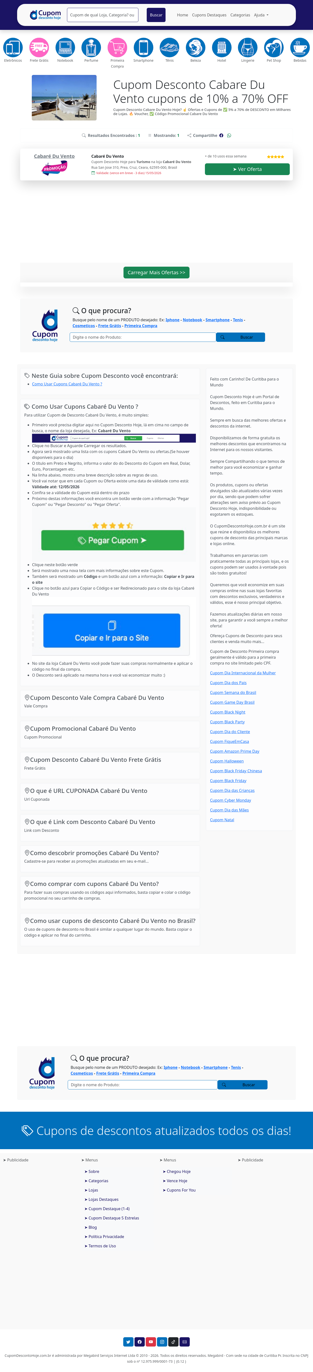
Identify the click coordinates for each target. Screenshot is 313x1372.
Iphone (172, 319)
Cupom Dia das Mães (229, 810)
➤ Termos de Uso (100, 1246)
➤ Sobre (91, 1171)
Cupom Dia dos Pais (228, 682)
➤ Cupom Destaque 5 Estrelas (111, 1218)
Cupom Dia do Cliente (230, 731)
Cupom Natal (222, 820)
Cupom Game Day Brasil (232, 702)
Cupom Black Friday (228, 780)
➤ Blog (90, 1227)
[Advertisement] (156, 224)
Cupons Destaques (209, 15)
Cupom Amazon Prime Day (234, 751)
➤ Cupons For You (179, 1190)
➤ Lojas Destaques (101, 1199)
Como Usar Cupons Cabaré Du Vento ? (67, 384)
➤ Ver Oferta (247, 169)
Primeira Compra (140, 325)
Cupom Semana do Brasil (233, 692)
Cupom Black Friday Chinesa (236, 771)
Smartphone (217, 319)
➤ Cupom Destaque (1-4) (107, 1208)
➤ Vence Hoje (175, 1180)
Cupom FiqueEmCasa (229, 741)
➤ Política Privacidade (104, 1236)
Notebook (192, 319)
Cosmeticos (84, 325)
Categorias (240, 15)
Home (182, 15)
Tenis (238, 319)
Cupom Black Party (227, 722)
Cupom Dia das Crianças (232, 790)
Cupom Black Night (227, 712)
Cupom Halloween (227, 761)
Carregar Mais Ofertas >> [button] (156, 272)
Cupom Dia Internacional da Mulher (243, 673)
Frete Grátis (109, 325)
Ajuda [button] (260, 15)
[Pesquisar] (102, 15)
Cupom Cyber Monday (230, 800)
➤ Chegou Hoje (176, 1171)
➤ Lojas (91, 1190)
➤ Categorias (96, 1180)
